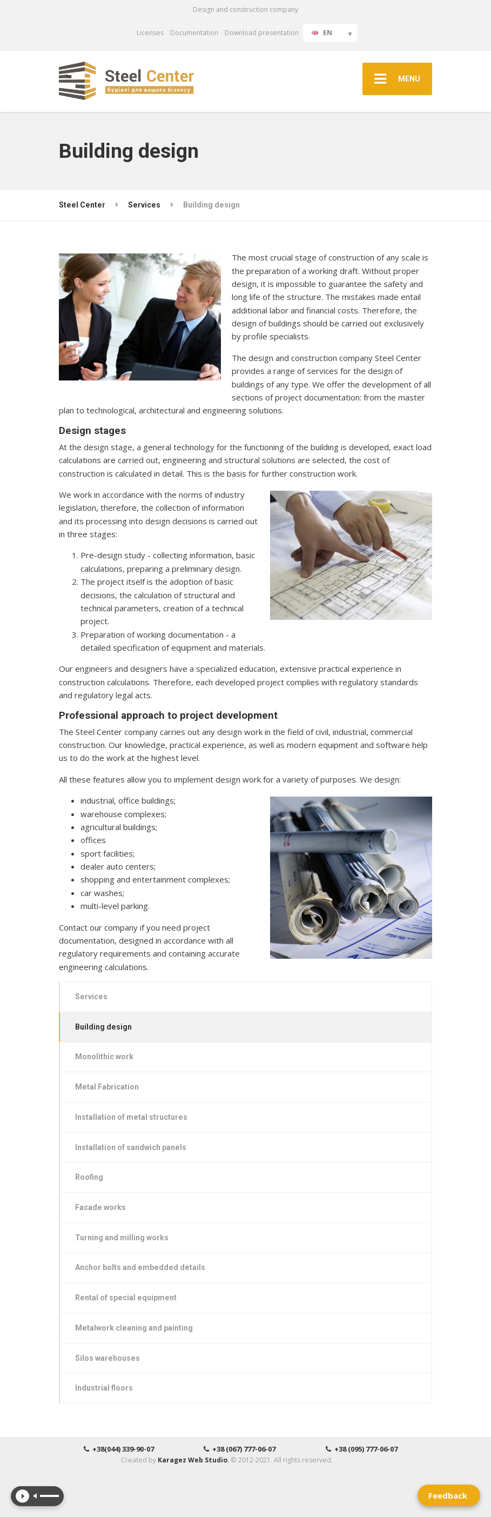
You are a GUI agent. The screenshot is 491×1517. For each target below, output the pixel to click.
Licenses (150, 32)
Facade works (100, 1207)
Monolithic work (104, 1056)
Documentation (194, 32)
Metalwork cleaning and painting (134, 1328)
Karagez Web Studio (192, 1460)
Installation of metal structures (131, 1117)
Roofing (89, 1177)
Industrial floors (104, 1388)
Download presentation (262, 32)
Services (91, 996)
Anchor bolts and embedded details (140, 1267)
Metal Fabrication (107, 1086)
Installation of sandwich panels (130, 1147)
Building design (103, 1027)
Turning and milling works (122, 1237)
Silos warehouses (107, 1358)
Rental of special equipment (126, 1297)
